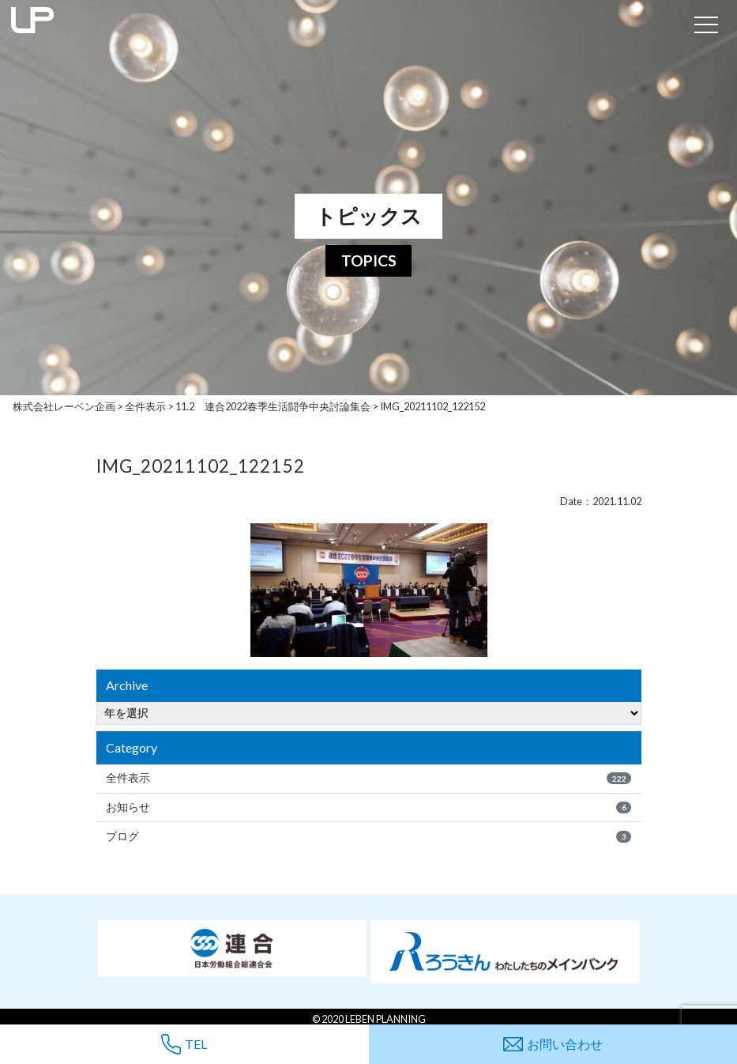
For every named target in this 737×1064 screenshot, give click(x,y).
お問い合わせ (553, 1043)
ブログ (368, 836)
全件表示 (368, 778)
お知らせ (368, 807)
